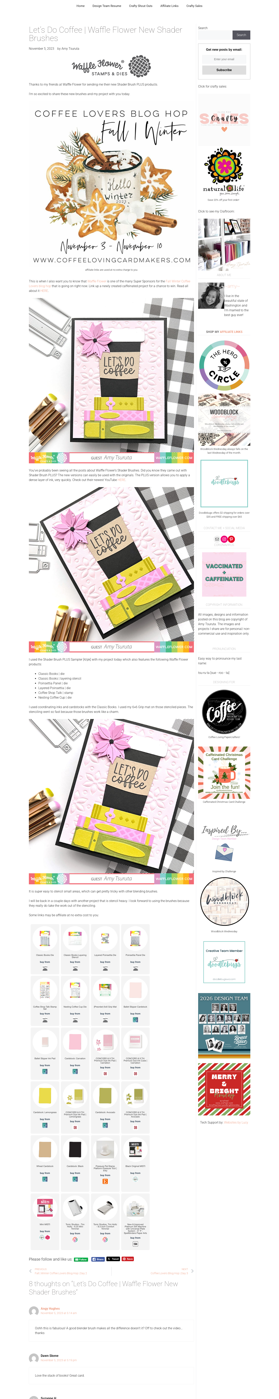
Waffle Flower (97, 281)
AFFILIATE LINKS (231, 332)
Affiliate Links (169, 6)
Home (81, 6)
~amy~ (232, 286)
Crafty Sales (194, 6)
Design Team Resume (107, 6)
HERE (44, 291)
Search (203, 28)
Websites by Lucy (236, 1122)
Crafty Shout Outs (140, 6)
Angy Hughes (50, 1308)
